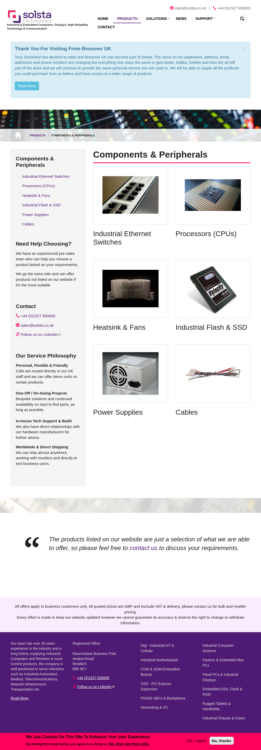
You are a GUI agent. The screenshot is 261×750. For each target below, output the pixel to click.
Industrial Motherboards (159, 650)
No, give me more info (129, 744)
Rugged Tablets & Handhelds (226, 694)
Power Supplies (118, 408)
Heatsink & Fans (119, 323)
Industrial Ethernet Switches (46, 172)
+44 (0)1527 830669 (233, 8)
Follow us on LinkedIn (41, 330)
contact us (143, 543)
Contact (223, 19)
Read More (19, 694)
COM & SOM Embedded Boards (160, 662)
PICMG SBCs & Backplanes (163, 688)
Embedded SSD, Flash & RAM (222, 682)
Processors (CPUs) (206, 229)
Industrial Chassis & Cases (224, 703)
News (177, 19)
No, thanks (221, 741)
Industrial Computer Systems (226, 641)
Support (198, 19)
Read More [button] (27, 81)
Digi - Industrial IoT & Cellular (164, 641)
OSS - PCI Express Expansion (156, 676)
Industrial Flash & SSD (211, 323)
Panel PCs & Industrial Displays (220, 667)
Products (125, 19)
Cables (187, 408)
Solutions (153, 19)
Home (102, 19)
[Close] (244, 43)
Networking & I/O (154, 697)
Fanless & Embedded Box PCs (223, 652)
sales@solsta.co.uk (190, 8)
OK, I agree (196, 741)
